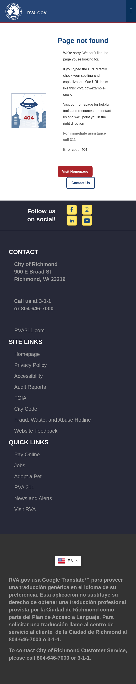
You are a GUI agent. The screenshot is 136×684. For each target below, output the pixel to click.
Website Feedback (35, 431)
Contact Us (80, 183)
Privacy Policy (30, 365)
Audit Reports (30, 387)
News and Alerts (33, 498)
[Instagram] (87, 209)
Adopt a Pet (27, 476)
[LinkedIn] (72, 220)
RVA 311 (24, 487)
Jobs (19, 465)
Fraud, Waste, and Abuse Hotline (52, 420)
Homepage (27, 354)
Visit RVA (25, 509)
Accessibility (28, 376)
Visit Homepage (75, 171)
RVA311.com (29, 330)
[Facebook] (72, 209)
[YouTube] (87, 220)
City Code (25, 409)
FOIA (20, 398)
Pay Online (27, 454)
